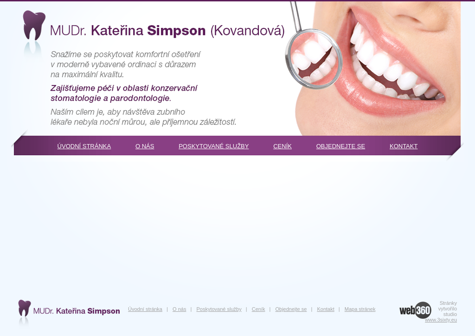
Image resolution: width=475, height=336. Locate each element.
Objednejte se (340, 146)
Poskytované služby (214, 146)
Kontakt (403, 146)
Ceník (282, 146)
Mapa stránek (360, 309)
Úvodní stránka (84, 146)
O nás (144, 146)
